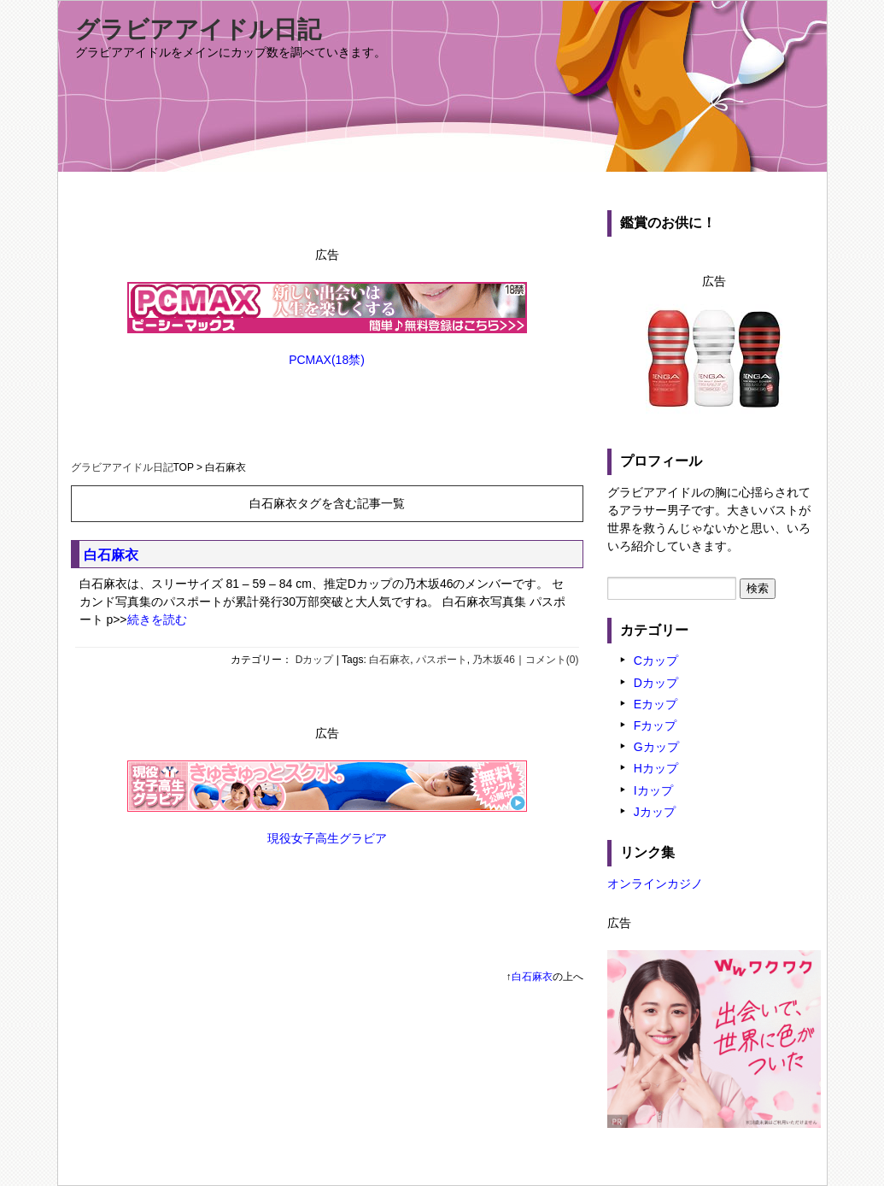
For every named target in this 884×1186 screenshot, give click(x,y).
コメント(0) (552, 660)
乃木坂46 (493, 660)
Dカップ (315, 660)
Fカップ (655, 725)
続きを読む (157, 619)
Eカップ (655, 704)
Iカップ (653, 790)
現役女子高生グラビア (327, 838)
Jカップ (655, 812)
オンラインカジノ (655, 883)
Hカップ (656, 768)
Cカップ (656, 660)
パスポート (441, 660)
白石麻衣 (111, 555)
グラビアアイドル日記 (198, 29)
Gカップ (656, 747)
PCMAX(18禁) (327, 360)
